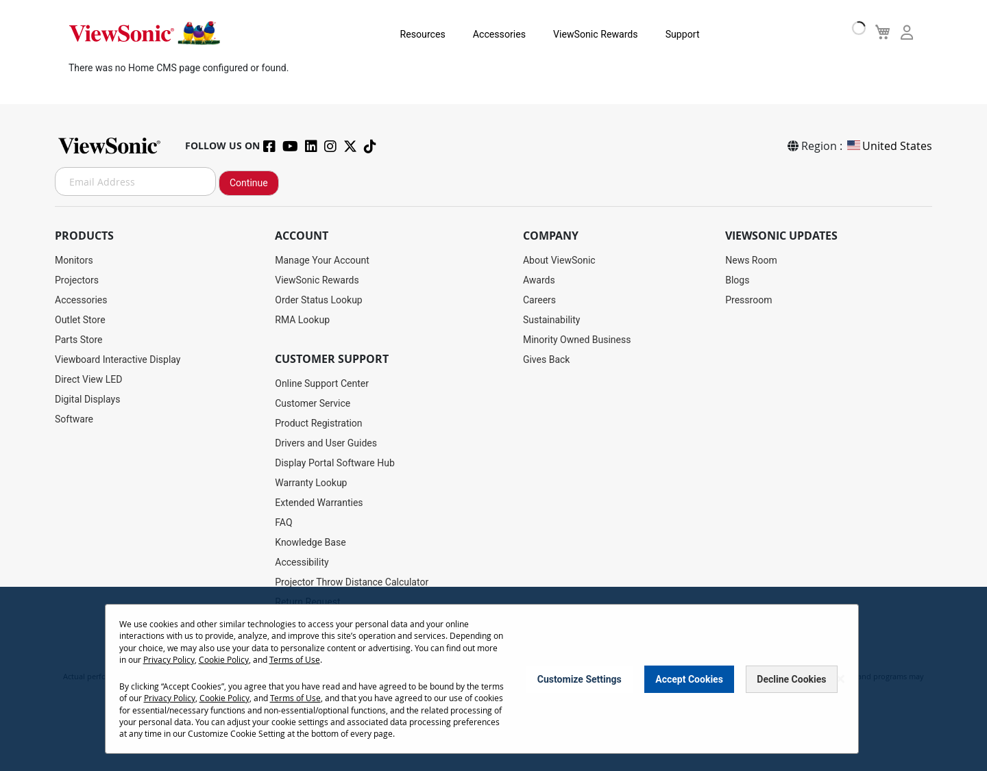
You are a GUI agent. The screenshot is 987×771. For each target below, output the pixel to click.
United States (888, 145)
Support (664, 34)
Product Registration (318, 423)
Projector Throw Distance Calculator (351, 582)
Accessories (482, 34)
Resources (407, 34)
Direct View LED (88, 379)
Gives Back (546, 359)
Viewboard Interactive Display (117, 359)
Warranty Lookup (311, 482)
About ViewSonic (559, 260)
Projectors (77, 280)
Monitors (74, 260)
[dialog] (493, 679)
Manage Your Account (322, 260)
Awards (539, 280)
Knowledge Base (310, 542)
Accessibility (301, 562)
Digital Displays (87, 399)
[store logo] (144, 33)
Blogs (737, 280)
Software (74, 419)
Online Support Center (322, 383)
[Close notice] (840, 679)
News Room (751, 260)
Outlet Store (80, 319)
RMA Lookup (302, 319)
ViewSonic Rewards (578, 34)
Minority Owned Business (577, 339)
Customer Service (312, 403)
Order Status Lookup (318, 299)
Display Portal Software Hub (335, 462)
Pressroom (748, 299)
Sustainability (551, 319)
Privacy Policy (169, 660)
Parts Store (79, 339)
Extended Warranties (319, 502)
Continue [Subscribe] (249, 182)
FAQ (283, 522)
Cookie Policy (224, 660)
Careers (539, 299)
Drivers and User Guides (326, 443)
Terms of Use (294, 660)
